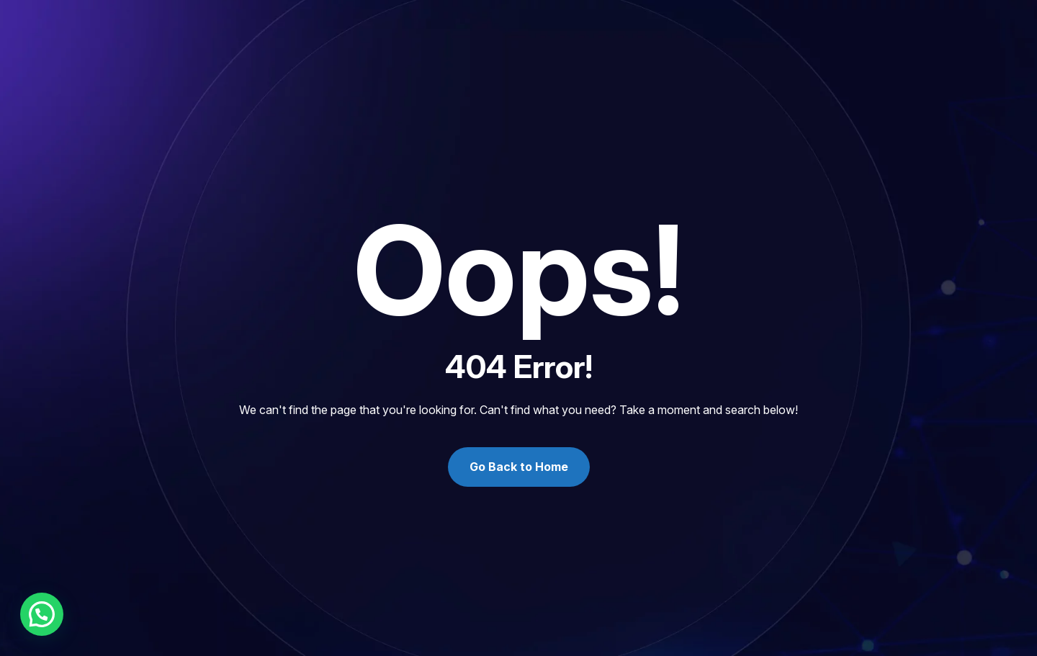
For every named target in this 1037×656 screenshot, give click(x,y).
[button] (41, 614)
